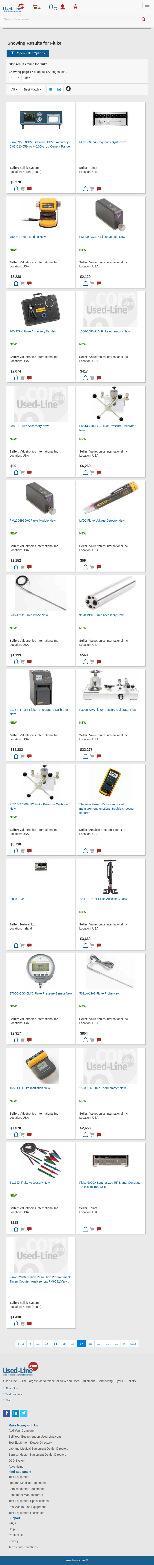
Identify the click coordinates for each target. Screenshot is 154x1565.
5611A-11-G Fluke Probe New (99, 993)
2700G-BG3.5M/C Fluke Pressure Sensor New (41, 993)
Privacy (13, 1541)
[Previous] (30, 1343)
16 (72, 1343)
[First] (21, 1343)
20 (107, 1343)
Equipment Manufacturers (26, 1495)
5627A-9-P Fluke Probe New (29, 615)
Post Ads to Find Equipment (27, 1507)
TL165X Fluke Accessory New (30, 1182)
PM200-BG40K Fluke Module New (102, 236)
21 (116, 1343)
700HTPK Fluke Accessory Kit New (33, 331)
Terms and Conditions (23, 1547)
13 (46, 1343)
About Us (10, 1388)
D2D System (17, 1460)
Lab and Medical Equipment (27, 1483)
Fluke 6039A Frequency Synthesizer (103, 142)
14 (55, 1343)
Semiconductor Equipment (26, 1489)
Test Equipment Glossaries (26, 1513)
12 (38, 1343)
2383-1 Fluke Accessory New (29, 426)
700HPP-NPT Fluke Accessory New (103, 899)
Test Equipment (19, 1477)
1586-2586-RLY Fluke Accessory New (104, 331)
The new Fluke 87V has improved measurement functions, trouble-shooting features (106, 809)
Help (12, 1529)
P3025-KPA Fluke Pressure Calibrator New (107, 709)
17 (81, 1343)
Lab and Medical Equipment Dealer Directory (38, 1448)
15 (64, 1343)
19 (99, 1343)
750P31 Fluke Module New (28, 236)
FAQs (12, 1523)
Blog (7, 1400)
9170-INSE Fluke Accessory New (101, 615)
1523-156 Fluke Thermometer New (102, 1088)
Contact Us (16, 1535)
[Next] (124, 1343)
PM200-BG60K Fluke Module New (33, 520)
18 (90, 1343)
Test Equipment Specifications (29, 1501)
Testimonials (12, 1394)
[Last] (133, 1343)
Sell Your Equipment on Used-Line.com (35, 1436)
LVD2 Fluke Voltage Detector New (101, 520)
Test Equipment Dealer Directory (30, 1442)
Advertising (16, 1466)
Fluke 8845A (18, 899)
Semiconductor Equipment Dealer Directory (37, 1454)
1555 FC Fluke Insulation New (30, 1088)
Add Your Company (22, 1430)
